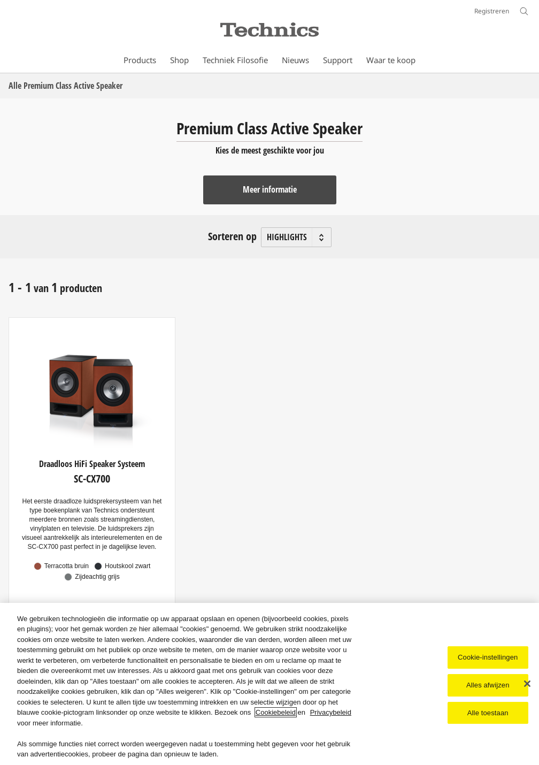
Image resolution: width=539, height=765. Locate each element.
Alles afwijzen (488, 685)
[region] (269, 684)
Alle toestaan (488, 713)
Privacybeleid (330, 712)
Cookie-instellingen (488, 657)
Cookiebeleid (276, 712)
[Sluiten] (527, 683)
